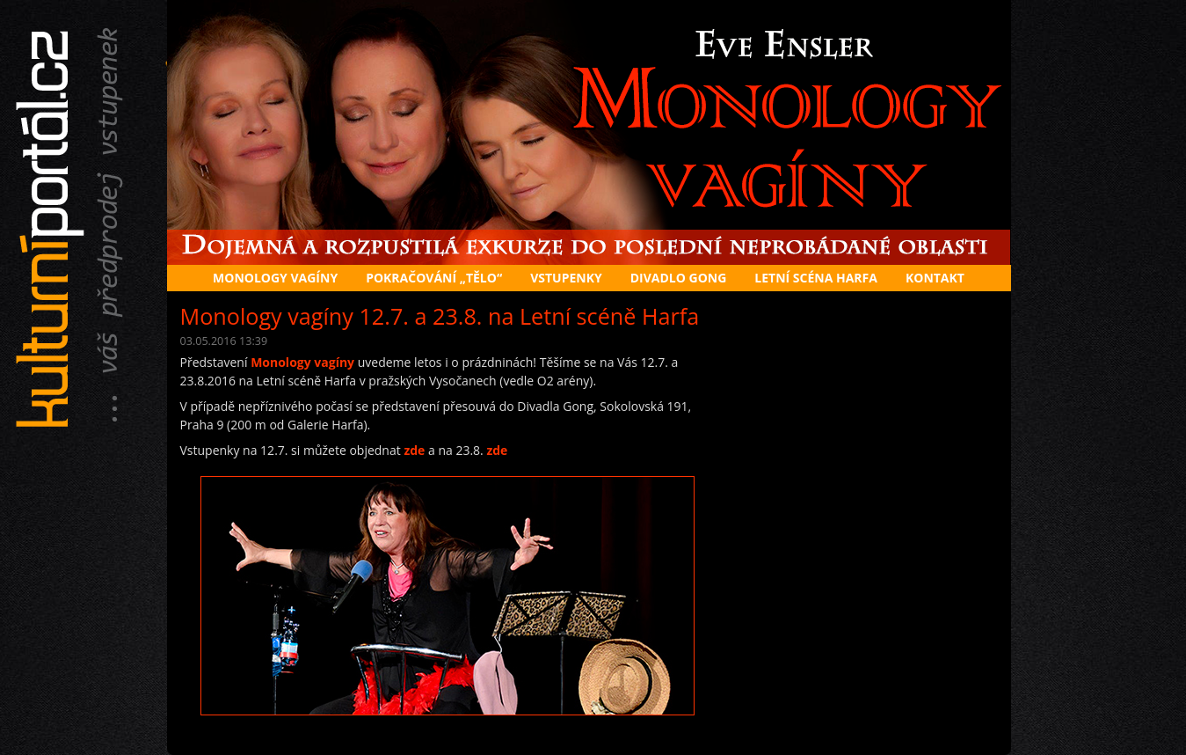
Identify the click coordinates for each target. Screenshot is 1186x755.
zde (414, 450)
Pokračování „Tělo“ (434, 277)
